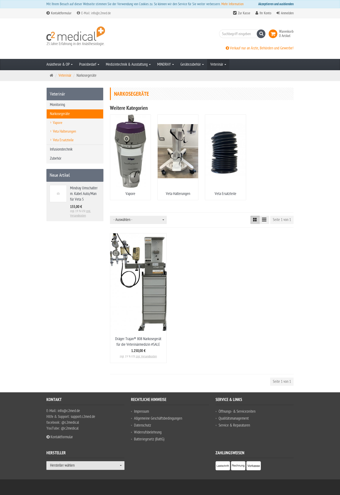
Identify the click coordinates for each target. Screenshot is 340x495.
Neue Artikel (60, 175)
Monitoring (57, 104)
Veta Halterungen (178, 194)
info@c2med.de (69, 411)
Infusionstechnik (61, 149)
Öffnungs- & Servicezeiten (237, 411)
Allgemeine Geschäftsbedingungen (158, 418)
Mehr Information (232, 4)
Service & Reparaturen (234, 425)
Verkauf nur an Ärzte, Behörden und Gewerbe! (260, 48)
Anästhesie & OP (59, 64)
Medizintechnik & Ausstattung (128, 64)
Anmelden (287, 13)
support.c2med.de (83, 416)
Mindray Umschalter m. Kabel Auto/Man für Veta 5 (84, 194)
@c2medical (70, 422)
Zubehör (55, 158)
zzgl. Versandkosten (146, 356)
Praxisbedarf (89, 64)
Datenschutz (142, 425)
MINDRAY (165, 64)
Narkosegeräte (60, 114)
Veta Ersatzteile (225, 194)
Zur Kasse (244, 13)
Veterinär (218, 64)
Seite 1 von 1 (282, 219)
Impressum (141, 411)
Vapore (130, 194)
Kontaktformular (59, 13)
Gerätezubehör (192, 64)
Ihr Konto (265, 13)
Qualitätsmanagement (234, 418)
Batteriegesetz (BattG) (149, 439)
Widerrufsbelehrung (148, 432)
